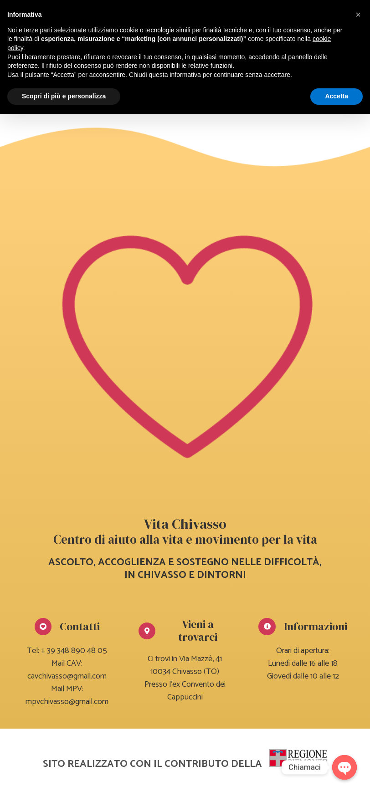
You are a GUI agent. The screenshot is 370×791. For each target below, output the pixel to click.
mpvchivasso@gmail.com (67, 702)
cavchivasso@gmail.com (67, 676)
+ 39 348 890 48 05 (74, 651)
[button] (358, 14)
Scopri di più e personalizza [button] (64, 96)
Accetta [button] (336, 96)
